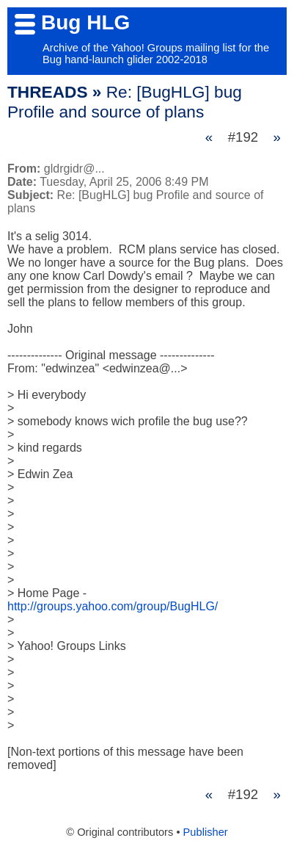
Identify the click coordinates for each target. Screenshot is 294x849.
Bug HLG (85, 22)
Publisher (205, 832)
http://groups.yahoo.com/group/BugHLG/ (112, 606)
